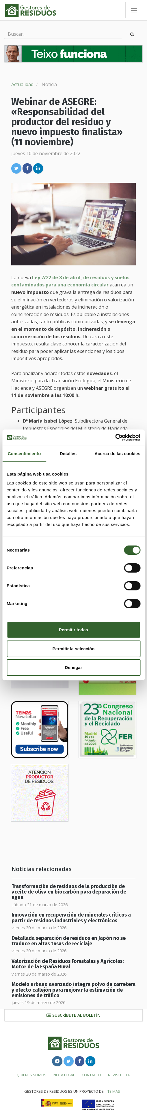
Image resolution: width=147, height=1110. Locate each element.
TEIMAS (113, 1091)
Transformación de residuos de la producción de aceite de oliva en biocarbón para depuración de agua (69, 892)
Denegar (73, 667)
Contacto (91, 1074)
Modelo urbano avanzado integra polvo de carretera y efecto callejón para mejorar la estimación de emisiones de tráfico (73, 990)
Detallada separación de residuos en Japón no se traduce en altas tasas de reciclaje (69, 941)
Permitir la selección (74, 648)
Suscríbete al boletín (73, 1015)
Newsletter (119, 1074)
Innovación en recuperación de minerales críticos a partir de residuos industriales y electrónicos (71, 917)
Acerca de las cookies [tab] (117, 453)
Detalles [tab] (68, 453)
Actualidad (22, 84)
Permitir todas (73, 629)
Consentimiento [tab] (24, 453)
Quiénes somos (31, 1074)
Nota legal (64, 1074)
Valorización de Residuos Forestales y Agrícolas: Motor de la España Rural (68, 964)
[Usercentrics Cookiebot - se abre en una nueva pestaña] (115, 437)
